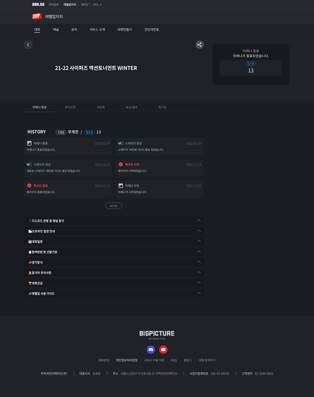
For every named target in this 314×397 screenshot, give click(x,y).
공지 (74, 29)
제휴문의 (104, 360)
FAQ (174, 360)
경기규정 (70, 107)
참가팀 (162, 107)
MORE (114, 206)
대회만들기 (124, 29)
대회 (37, 29)
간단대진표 (151, 29)
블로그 (188, 360)
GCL (97, 4)
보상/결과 (132, 107)
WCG (84, 4)
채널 (56, 29)
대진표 (101, 107)
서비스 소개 (97, 29)
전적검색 (53, 4)
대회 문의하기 (207, 360)
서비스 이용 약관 (154, 360)
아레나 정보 (39, 107)
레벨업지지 (70, 4)
